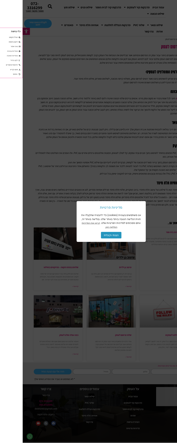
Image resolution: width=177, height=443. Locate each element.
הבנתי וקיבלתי (88, 235)
